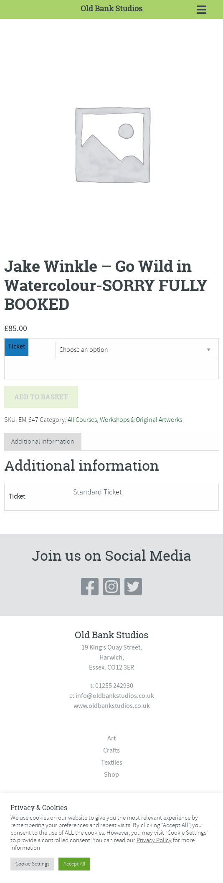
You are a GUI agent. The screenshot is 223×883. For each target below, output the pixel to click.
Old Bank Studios (111, 8)
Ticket (16, 346)
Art (111, 738)
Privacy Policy (154, 840)
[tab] (42, 442)
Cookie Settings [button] (32, 863)
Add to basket (41, 396)
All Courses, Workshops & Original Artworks (125, 420)
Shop (111, 774)
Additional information (42, 441)
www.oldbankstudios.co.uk (111, 706)
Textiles (111, 762)
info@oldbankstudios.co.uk (115, 696)
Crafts (111, 750)
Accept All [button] (74, 863)
